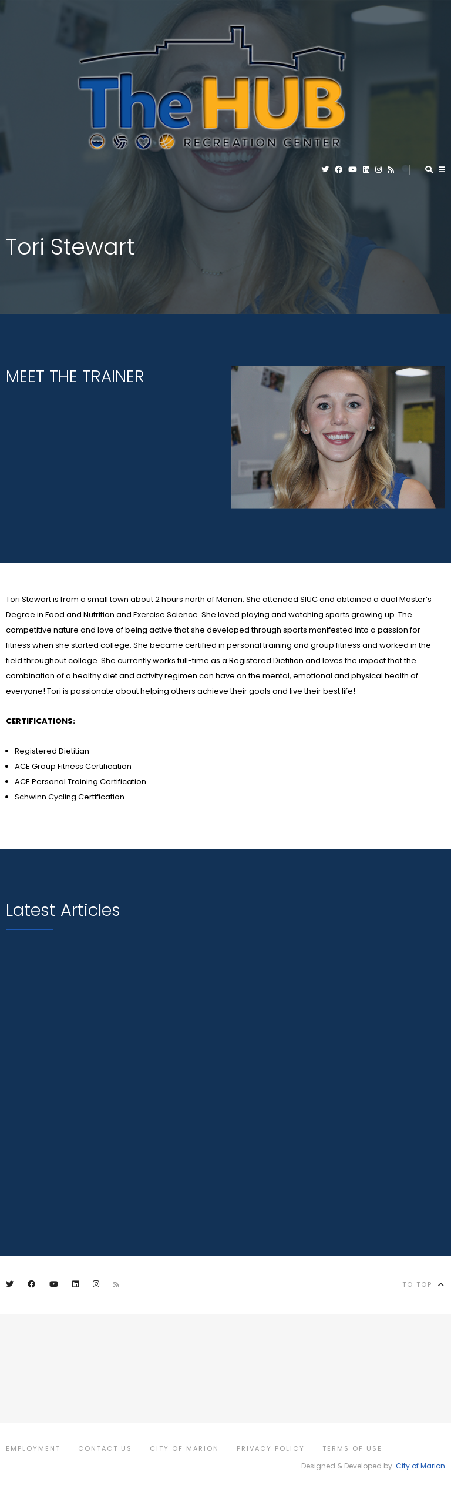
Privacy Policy (271, 1448)
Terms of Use (352, 1448)
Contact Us (105, 1448)
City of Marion (184, 1448)
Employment (33, 1448)
